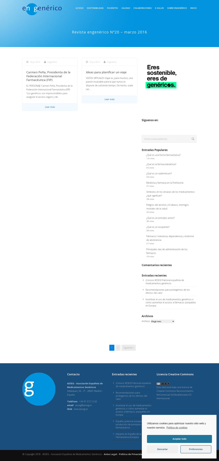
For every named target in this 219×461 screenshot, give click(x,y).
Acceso (79, 8)
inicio (193, 8)
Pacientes (112, 8)
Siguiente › (128, 347)
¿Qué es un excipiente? (158, 226)
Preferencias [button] (196, 449)
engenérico (52, 62)
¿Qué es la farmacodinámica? (161, 164)
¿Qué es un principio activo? (160, 217)
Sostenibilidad (95, 8)
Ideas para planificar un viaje (106, 72)
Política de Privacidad (131, 454)
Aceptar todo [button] (180, 439)
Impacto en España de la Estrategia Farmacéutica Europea (134, 435)
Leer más (50, 106)
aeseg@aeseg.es (83, 405)
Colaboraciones (143, 8)
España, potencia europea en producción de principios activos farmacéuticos (132, 424)
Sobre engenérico (177, 8)
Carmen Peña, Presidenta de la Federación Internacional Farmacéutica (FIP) (48, 76)
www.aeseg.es (81, 408)
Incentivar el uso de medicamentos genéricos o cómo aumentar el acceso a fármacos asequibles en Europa (171, 302)
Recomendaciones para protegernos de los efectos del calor (131, 395)
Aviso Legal (110, 454)
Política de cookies (176, 427)
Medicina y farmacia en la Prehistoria (164, 182)
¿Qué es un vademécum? (159, 173)
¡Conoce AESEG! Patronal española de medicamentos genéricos (165, 282)
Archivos (146, 321)
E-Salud (159, 8)
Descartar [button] (162, 449)
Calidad (125, 8)
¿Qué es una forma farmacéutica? (163, 154)
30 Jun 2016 (35, 62)
